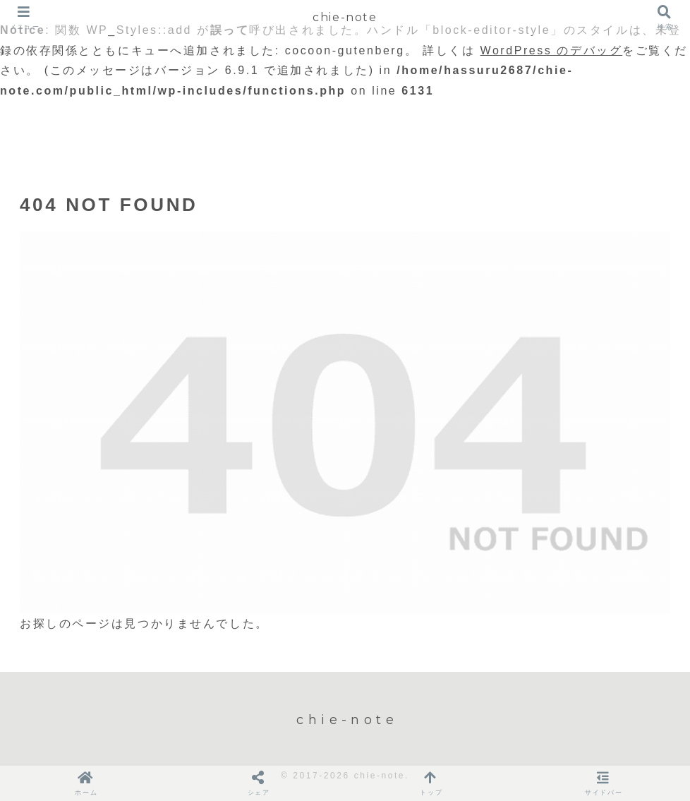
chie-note (345, 17)
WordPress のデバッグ (551, 50)
